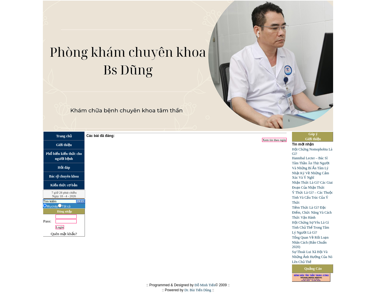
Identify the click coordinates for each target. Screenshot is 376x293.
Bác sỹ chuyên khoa (64, 176)
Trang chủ (64, 136)
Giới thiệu (64, 145)
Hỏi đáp (64, 167)
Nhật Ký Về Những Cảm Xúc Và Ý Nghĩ (310, 175)
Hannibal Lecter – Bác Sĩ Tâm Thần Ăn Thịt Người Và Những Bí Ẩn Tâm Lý (310, 163)
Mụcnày (52, 206)
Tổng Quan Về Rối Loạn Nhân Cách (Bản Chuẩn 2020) (310, 242)
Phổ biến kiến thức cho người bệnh (64, 156)
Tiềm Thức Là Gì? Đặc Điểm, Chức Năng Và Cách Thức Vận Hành (312, 212)
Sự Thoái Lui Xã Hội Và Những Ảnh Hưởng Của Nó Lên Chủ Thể (312, 257)
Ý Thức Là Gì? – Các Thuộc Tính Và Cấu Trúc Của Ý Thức (312, 197)
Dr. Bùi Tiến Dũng (197, 290)
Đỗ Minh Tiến (204, 285)
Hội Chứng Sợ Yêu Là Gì (310, 222)
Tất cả (66, 206)
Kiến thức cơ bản (63, 185)
